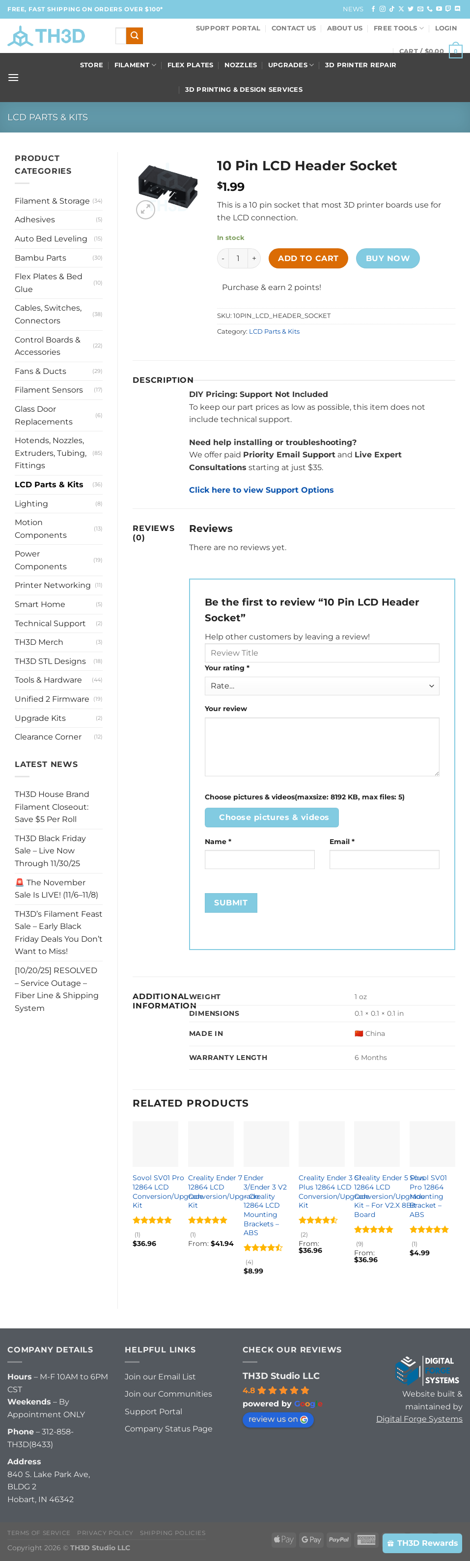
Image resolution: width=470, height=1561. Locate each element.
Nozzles (240, 65)
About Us (345, 28)
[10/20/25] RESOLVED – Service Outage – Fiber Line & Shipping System (57, 989)
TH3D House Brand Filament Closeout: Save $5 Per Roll (52, 807)
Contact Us (294, 28)
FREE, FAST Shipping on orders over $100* (85, 9)
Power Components (41, 560)
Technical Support (50, 623)
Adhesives (35, 219)
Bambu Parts (40, 258)
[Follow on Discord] (458, 9)
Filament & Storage (52, 201)
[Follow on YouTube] (439, 9)
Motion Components (41, 529)
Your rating (227, 667)
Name (218, 841)
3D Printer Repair (360, 65)
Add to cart (308, 258)
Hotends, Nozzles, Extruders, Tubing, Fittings (50, 453)
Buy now (388, 258)
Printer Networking (53, 585)
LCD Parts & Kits (47, 117)
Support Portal (228, 28)
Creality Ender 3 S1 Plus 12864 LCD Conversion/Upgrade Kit (334, 1191)
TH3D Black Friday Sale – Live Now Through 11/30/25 (50, 851)
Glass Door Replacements (44, 415)
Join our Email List (160, 1376)
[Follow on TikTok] (392, 9)
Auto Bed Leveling (51, 238)
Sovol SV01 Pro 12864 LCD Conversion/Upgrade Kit (168, 1191)
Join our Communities (168, 1394)
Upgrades (291, 65)
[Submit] (134, 35)
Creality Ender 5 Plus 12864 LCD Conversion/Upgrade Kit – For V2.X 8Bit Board (389, 1196)
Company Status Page (169, 1428)
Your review (226, 708)
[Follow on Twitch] (448, 9)
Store (91, 65)
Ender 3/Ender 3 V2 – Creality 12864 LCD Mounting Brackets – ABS (265, 1205)
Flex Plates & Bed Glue (49, 283)
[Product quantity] (238, 258)
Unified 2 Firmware (52, 699)
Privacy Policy (105, 1532)
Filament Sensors (49, 390)
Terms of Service (39, 1532)
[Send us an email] (420, 9)
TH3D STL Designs (50, 661)
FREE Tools (399, 28)
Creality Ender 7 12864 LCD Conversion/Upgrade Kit (223, 1191)
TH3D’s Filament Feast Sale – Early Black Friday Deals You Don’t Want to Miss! (59, 932)
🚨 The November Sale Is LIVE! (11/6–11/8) (56, 889)
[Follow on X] (401, 9)
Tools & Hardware (48, 680)
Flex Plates (190, 65)
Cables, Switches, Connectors (48, 314)
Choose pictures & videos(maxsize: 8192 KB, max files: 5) (305, 797)
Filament (135, 65)
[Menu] (13, 77)
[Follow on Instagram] (383, 9)
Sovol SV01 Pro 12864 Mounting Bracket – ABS (428, 1196)
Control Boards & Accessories (48, 346)
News (353, 9)
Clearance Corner (48, 736)
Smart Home (40, 604)
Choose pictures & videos (274, 817)
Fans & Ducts (40, 371)
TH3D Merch (39, 642)
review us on (278, 1419)
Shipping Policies (172, 1532)
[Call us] (430, 9)
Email (342, 841)
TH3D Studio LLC (281, 1376)
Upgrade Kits (40, 718)
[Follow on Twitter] (411, 9)
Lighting (31, 503)
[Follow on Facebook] (373, 9)
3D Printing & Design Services (244, 89)
